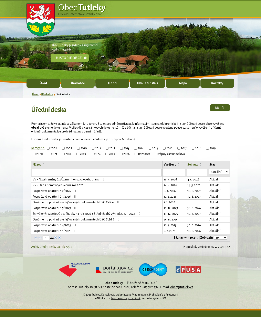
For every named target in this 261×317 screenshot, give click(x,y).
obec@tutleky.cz (181, 287)
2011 (98, 148)
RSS (220, 107)
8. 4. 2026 (170, 190)
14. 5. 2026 (193, 185)
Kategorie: (38, 148)
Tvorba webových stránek (125, 298)
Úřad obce (78, 83)
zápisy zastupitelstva (171, 154)
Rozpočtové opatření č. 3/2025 (55, 230)
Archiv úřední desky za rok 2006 (51, 246)
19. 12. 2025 (171, 208)
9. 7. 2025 (169, 230)
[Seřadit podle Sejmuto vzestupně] (201, 163)
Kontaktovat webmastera (116, 294)
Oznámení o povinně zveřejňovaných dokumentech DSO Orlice (76, 202)
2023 (83, 154)
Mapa (183, 83)
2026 (126, 154)
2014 (141, 148)
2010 (84, 148)
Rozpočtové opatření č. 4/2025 (55, 225)
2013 (126, 148)
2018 (198, 148)
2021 (54, 154)
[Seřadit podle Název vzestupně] (43, 163)
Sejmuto (193, 164)
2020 (39, 154)
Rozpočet (144, 154)
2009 (68, 148)
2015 (155, 148)
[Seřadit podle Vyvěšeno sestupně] (178, 165)
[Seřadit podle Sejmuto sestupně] (201, 165)
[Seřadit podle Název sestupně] (43, 165)
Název (37, 164)
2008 (53, 148)
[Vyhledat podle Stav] (219, 172)
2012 (112, 148)
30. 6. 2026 (194, 208)
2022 (68, 154)
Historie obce (69, 58)
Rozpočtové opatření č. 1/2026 (55, 196)
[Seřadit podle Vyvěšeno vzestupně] (178, 163)
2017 (184, 148)
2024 (97, 154)
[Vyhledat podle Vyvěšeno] (174, 172)
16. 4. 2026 (170, 179)
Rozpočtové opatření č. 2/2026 (55, 190)
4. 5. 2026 (193, 179)
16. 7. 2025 (170, 225)
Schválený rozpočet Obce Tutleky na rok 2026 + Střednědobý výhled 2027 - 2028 (87, 213)
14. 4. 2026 (170, 185)
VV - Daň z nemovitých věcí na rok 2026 (61, 185)
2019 (213, 148)
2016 (169, 148)
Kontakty (217, 83)
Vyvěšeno (170, 164)
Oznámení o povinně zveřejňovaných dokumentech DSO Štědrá (77, 219)
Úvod (43, 83)
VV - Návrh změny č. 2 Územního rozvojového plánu (69, 179)
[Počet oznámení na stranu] (220, 238)
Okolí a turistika (147, 83)
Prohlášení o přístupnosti (163, 294)
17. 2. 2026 (170, 196)
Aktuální (214, 179)
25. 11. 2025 (171, 219)
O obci (112, 83)
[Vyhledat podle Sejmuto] (197, 172)
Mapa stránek (140, 294)
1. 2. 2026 (169, 202)
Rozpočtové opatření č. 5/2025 (55, 208)
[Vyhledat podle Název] (97, 172)
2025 (112, 154)
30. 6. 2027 (194, 190)
